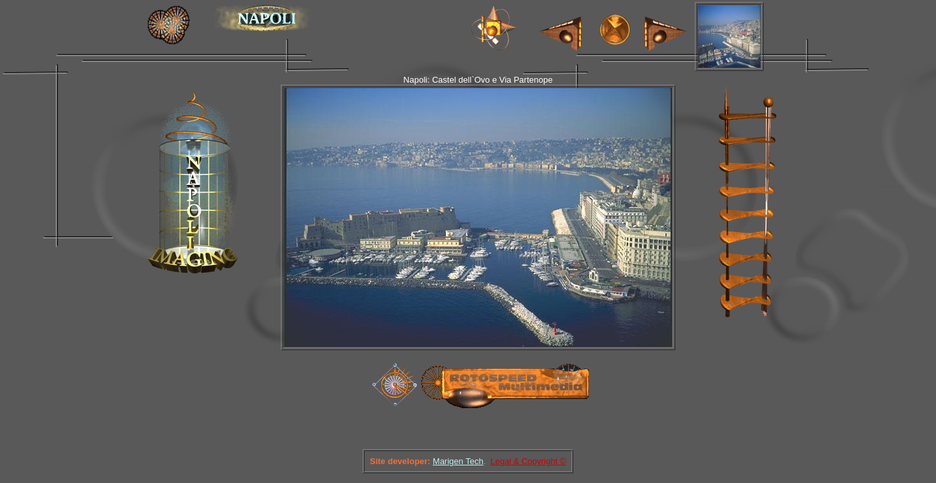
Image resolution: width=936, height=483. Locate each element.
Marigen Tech (458, 461)
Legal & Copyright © (528, 461)
